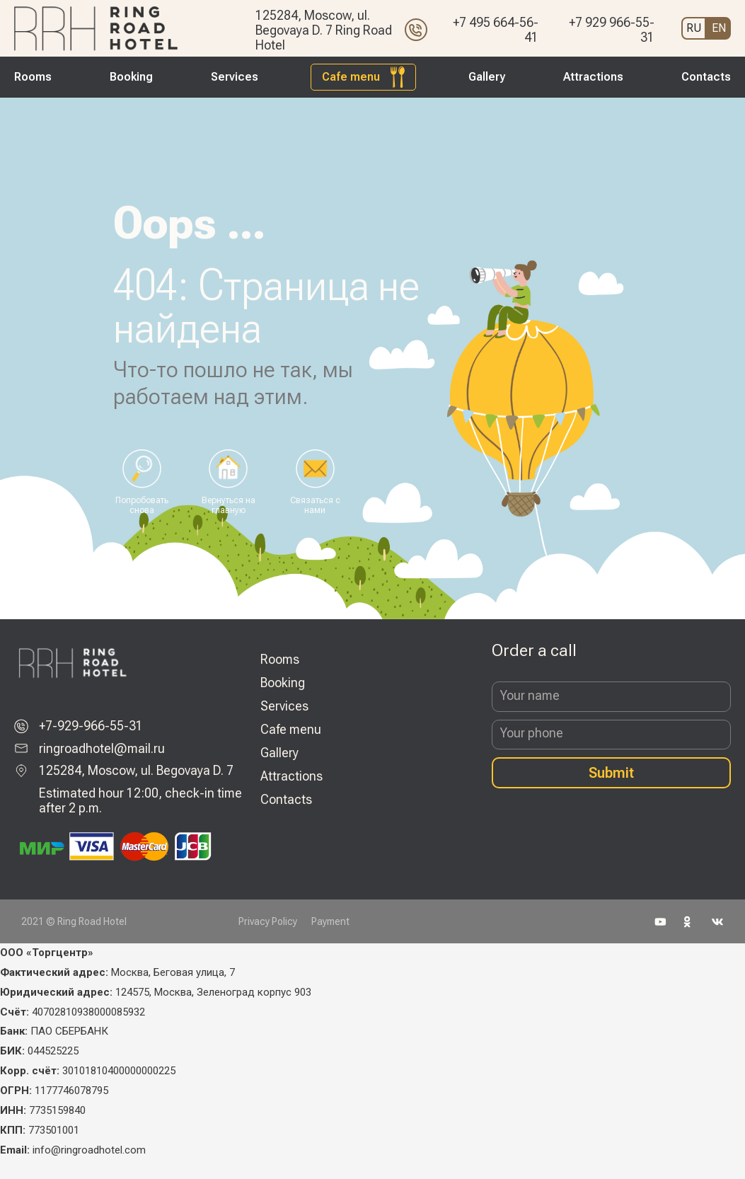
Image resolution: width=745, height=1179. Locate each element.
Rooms (33, 77)
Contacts (706, 77)
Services (234, 77)
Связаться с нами (315, 505)
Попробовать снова (141, 505)
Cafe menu (351, 77)
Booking (131, 77)
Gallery (486, 77)
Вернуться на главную (228, 505)
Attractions (593, 77)
